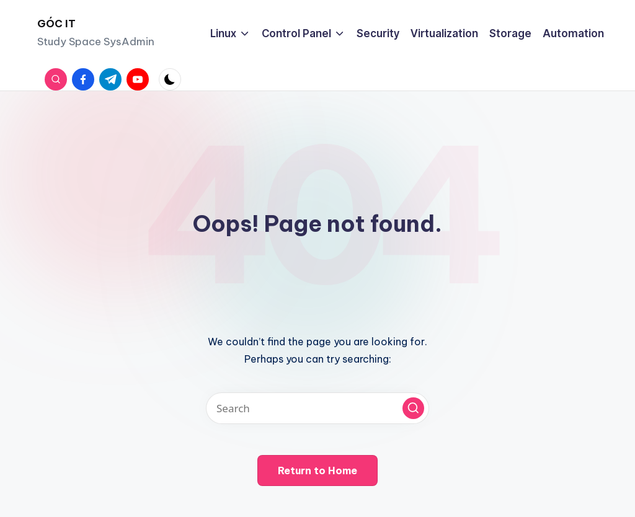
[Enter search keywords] (317, 408)
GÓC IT (56, 23)
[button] (413, 408)
